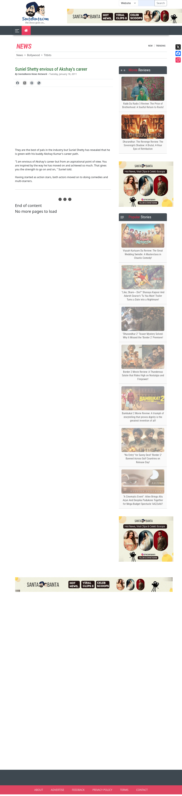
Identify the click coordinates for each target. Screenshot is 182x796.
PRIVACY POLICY (102, 790)
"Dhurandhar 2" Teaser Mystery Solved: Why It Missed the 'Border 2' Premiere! (143, 335)
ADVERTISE (57, 790)
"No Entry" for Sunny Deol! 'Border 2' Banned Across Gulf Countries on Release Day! (143, 458)
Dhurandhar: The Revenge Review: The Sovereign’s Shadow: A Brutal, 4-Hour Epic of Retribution (143, 145)
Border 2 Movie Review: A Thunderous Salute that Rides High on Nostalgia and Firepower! (143, 375)
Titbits (47, 55)
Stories (140, 217)
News (19, 55)
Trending (160, 45)
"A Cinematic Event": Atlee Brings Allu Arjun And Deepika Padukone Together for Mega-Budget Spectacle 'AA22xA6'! (143, 500)
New (150, 45)
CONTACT (142, 790)
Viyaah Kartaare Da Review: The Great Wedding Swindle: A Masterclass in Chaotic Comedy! (143, 254)
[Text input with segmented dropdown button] (146, 3)
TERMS (124, 790)
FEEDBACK (78, 790)
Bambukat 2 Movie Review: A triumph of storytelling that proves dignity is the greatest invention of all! (143, 417)
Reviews (139, 70)
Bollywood (33, 55)
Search (161, 3)
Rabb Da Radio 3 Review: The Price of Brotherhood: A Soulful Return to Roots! (143, 105)
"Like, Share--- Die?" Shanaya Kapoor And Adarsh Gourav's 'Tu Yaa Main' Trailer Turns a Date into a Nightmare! (143, 296)
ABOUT (38, 790)
